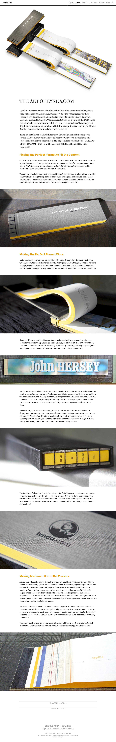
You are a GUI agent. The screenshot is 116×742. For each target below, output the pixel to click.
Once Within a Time (58, 703)
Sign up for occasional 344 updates (58, 729)
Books (7, 3)
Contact (109, 2)
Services (85, 2)
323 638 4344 (52, 726)
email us (66, 726)
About (101, 2)
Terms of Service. (58, 737)
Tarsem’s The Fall (58, 708)
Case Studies (74, 2)
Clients (94, 2)
